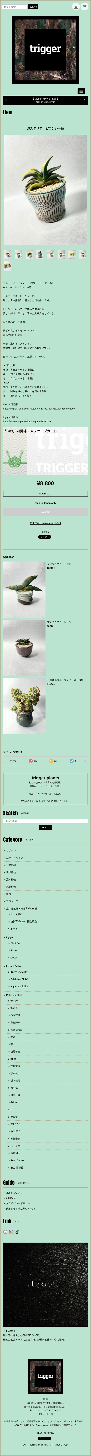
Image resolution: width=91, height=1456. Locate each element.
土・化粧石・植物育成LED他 (21, 908)
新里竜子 (15, 1087)
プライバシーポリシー (18, 1203)
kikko (13, 1059)
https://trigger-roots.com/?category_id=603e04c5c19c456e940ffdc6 (39, 408)
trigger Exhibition (19, 986)
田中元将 (15, 1095)
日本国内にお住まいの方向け (45, 523)
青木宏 (14, 1000)
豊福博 (14, 1116)
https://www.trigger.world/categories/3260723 (27, 421)
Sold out (45, 512)
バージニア (17, 1146)
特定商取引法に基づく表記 (20, 1208)
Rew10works (17, 1160)
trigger (9, 937)
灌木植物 (11, 879)
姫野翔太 (15, 1153)
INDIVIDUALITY (19, 971)
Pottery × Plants (14, 995)
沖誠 (13, 1037)
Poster (14, 950)
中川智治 (15, 1124)
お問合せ (11, 1198)
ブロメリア (12, 901)
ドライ (14, 928)
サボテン (11, 850)
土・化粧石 (17, 914)
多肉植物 (11, 865)
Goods (14, 957)
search (33, 6)
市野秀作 (15, 1022)
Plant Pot (15, 943)
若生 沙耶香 (17, 1167)
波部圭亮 (15, 1138)
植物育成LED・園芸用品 (24, 921)
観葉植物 (11, 886)
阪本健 (14, 1073)
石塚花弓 (15, 1015)
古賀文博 (15, 1066)
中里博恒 (15, 1131)
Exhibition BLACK (20, 979)
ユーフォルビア (14, 857)
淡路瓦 (14, 1008)
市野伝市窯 (17, 1029)
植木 (8, 894)
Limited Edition (14, 966)
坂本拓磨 (15, 1080)
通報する (45, 532)
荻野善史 (15, 1051)
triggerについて (14, 1192)
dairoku (14, 1102)
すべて (13, 761)
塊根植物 (11, 872)
